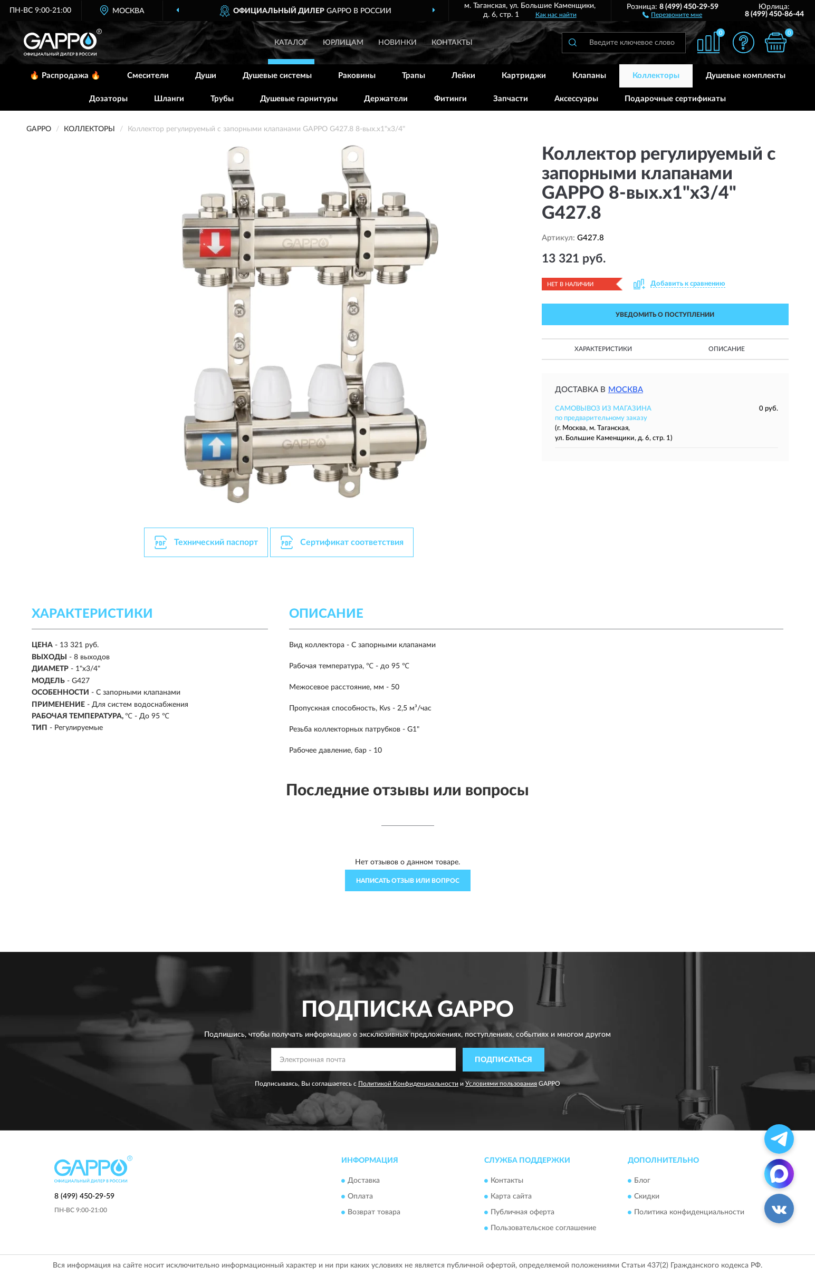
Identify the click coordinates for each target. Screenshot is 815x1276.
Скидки (646, 1197)
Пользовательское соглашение (543, 1228)
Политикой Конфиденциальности (408, 1083)
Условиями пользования (501, 1083)
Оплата (360, 1197)
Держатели (386, 99)
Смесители (148, 76)
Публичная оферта (522, 1212)
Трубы (222, 99)
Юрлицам (343, 42)
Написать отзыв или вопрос (407, 881)
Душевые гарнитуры (299, 99)
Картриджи (524, 76)
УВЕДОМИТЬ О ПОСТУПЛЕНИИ (665, 314)
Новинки (397, 42)
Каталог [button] (291, 42)
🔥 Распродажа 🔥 (65, 76)
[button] (672, 14)
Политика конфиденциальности (689, 1212)
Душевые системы (277, 76)
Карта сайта (511, 1197)
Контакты (452, 42)
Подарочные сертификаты (675, 99)
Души (205, 76)
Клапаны (589, 76)
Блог (642, 1181)
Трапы (413, 76)
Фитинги (450, 99)
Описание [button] (726, 349)
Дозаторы (108, 99)
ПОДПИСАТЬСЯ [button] (503, 1060)
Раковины (357, 76)
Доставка (364, 1181)
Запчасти (510, 99)
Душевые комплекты (745, 76)
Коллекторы (655, 76)
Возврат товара (374, 1212)
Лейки (463, 76)
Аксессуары (576, 99)
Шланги (169, 99)
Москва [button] (625, 390)
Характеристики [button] (603, 349)
